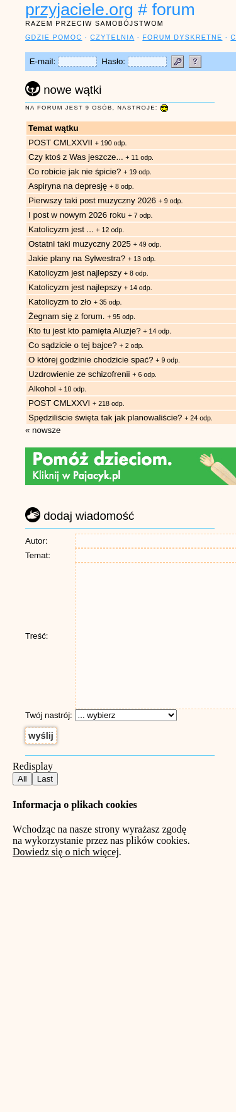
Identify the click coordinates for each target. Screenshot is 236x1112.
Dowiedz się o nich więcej (66, 851)
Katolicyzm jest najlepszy (74, 273)
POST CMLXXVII (60, 142)
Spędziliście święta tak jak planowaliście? (105, 417)
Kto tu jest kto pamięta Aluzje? (84, 330)
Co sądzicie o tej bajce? (72, 345)
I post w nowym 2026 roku (77, 215)
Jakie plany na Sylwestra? (76, 258)
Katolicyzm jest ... (62, 229)
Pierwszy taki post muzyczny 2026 (92, 200)
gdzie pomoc (53, 37)
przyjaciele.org (79, 9)
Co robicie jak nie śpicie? (74, 171)
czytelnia (112, 37)
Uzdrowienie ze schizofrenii (79, 374)
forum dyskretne (182, 37)
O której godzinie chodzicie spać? (91, 359)
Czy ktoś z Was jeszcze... (75, 157)
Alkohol (43, 388)
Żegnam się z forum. (66, 316)
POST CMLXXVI (59, 403)
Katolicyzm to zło (59, 301)
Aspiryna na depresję (67, 186)
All (22, 778)
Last (45, 778)
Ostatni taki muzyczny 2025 (79, 244)
